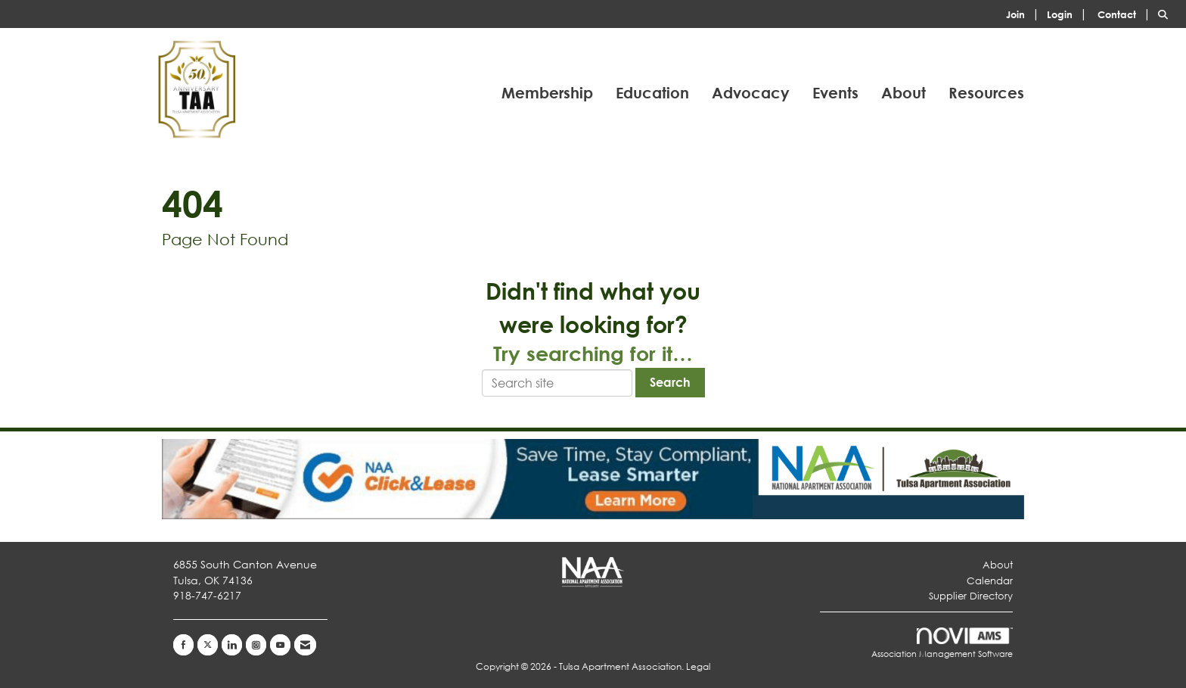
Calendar (990, 580)
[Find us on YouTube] (280, 644)
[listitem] (1025, 13)
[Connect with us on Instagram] (256, 644)
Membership (547, 92)
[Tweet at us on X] (207, 644)
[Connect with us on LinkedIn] (232, 644)
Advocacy (751, 92)
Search (670, 382)
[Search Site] (1166, 13)
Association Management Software (942, 643)
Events (835, 92)
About (903, 92)
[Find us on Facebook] (183, 644)
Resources (986, 92)
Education (652, 92)
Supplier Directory (971, 596)
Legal (698, 666)
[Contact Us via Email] (305, 644)
